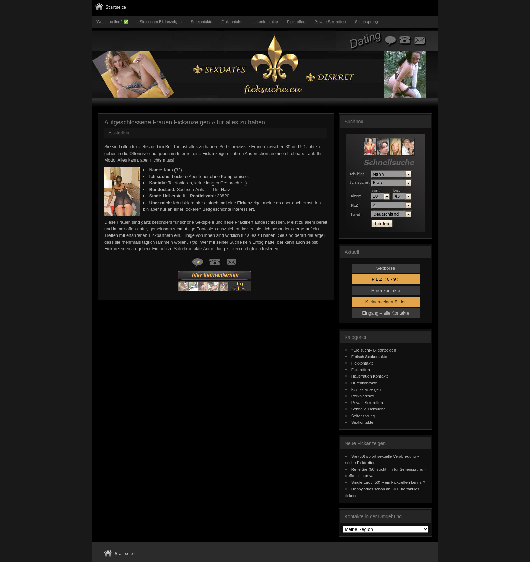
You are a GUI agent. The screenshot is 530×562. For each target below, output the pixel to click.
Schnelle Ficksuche (368, 409)
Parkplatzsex (362, 396)
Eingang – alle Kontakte (385, 313)
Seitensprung (366, 22)
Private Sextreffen (330, 22)
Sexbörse (385, 268)
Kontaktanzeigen (366, 389)
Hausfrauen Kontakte (370, 376)
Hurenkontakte (265, 22)
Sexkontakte (201, 22)
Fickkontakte (232, 22)
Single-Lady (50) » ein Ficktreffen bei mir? (388, 482)
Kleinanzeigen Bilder (385, 301)
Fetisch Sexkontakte (369, 356)
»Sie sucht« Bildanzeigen (160, 22)
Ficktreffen (296, 22)
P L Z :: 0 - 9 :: (386, 279)
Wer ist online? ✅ (112, 22)
